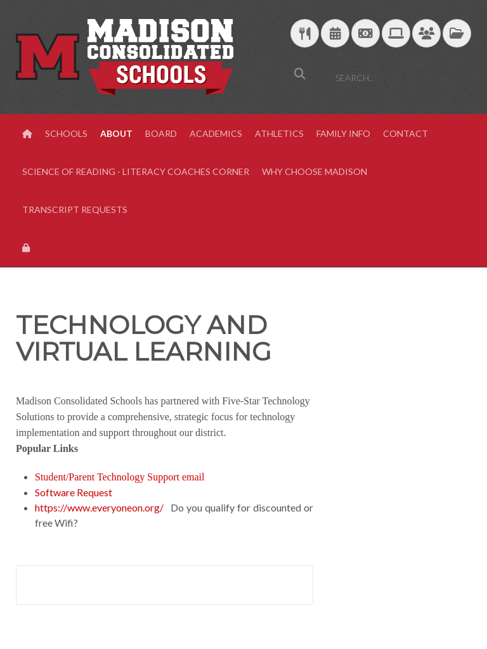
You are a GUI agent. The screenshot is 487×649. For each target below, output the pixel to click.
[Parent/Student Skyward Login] (426, 34)
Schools (66, 133)
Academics (216, 133)
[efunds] (365, 34)
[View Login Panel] (27, 248)
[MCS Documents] (457, 34)
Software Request (73, 492)
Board (161, 133)
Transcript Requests (74, 209)
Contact (405, 133)
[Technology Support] (396, 34)
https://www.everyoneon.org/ (99, 507)
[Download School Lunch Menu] (304, 34)
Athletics (279, 133)
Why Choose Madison (314, 171)
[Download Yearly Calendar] (335, 34)
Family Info (343, 133)
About (116, 133)
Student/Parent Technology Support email (119, 477)
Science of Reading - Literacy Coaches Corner (135, 171)
